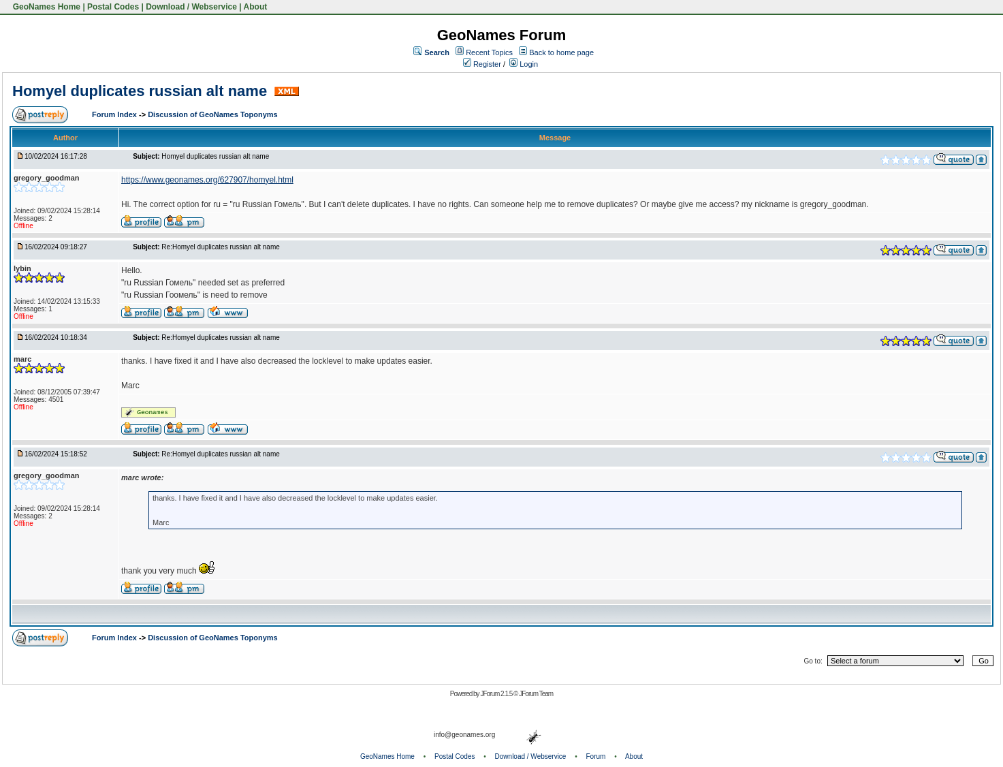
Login (523, 64)
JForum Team (536, 694)
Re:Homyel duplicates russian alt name (220, 247)
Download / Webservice (191, 7)
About (256, 7)
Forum (596, 756)
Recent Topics (489, 52)
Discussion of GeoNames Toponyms (213, 114)
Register (482, 64)
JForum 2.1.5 (496, 694)
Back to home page (561, 52)
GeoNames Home (45, 7)
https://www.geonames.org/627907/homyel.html (207, 180)
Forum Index (115, 114)
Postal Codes (113, 7)
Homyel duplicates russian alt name (141, 90)
